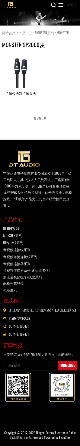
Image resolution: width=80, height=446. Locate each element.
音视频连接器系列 (17, 264)
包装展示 (10, 290)
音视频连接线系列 (17, 249)
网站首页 (9, 32)
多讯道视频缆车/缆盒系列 (22, 277)
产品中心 (25, 32)
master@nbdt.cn (19, 318)
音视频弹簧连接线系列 (20, 256)
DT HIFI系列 (11, 228)
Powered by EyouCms (56, 437)
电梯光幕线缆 (13, 283)
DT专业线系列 (13, 242)
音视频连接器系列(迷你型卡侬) (26, 270)
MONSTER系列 (44, 32)
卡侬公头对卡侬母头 (20, 93)
